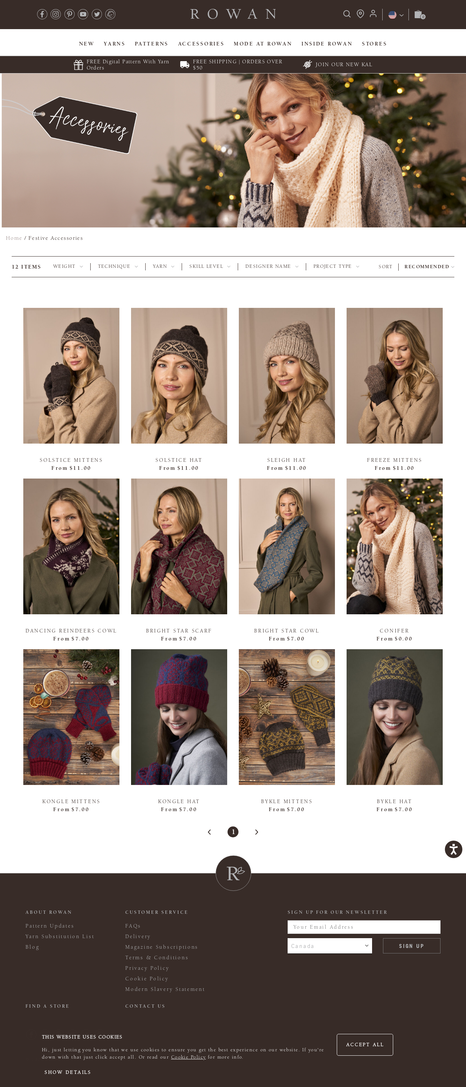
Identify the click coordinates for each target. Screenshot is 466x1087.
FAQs (133, 926)
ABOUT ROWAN (48, 912)
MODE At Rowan (263, 44)
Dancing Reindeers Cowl (71, 631)
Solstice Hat (179, 460)
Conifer (394, 631)
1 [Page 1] (233, 832)
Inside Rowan (327, 44)
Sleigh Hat (287, 460)
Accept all (365, 1045)
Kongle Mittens (71, 801)
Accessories (201, 44)
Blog (32, 947)
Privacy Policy (147, 968)
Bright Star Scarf (179, 631)
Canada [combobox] (303, 946)
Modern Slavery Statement (165, 989)
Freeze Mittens (394, 460)
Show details (67, 1072)
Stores (374, 44)
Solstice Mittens (71, 460)
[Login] (373, 15)
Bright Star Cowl (287, 631)
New (87, 44)
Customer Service (157, 912)
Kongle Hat (179, 801)
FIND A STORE (47, 1006)
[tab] (68, 266)
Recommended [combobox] (426, 267)
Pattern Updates (49, 926)
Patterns (152, 44)
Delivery (138, 936)
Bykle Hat (394, 801)
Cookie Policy (188, 1057)
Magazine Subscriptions (161, 947)
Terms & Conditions (157, 958)
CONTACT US (145, 1006)
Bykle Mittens (286, 801)
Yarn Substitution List (59, 936)
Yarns (115, 44)
